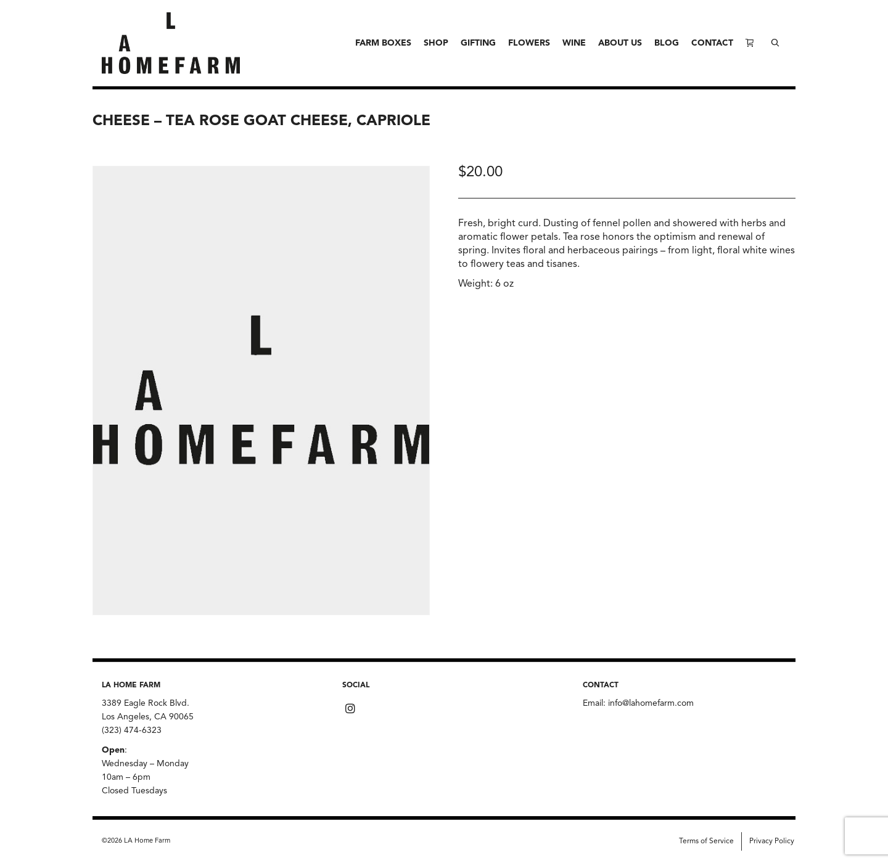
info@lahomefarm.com (651, 703)
